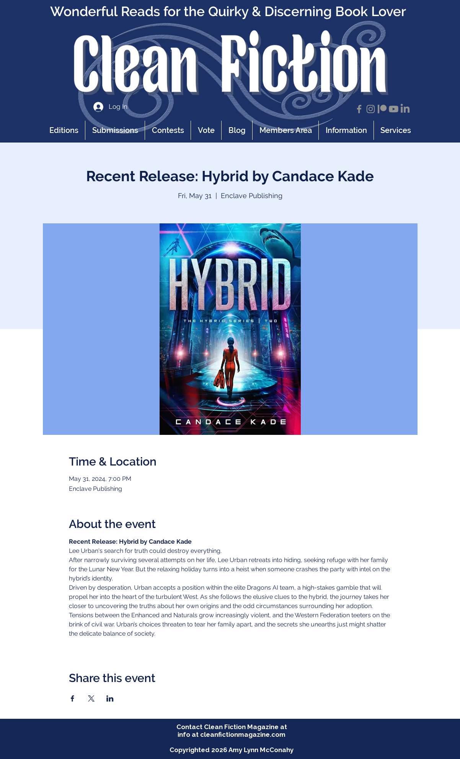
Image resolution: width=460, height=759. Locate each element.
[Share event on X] (91, 698)
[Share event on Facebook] (72, 698)
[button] (346, 130)
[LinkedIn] (405, 109)
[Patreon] (382, 109)
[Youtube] (393, 109)
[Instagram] (370, 109)
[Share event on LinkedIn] (110, 698)
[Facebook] (359, 109)
